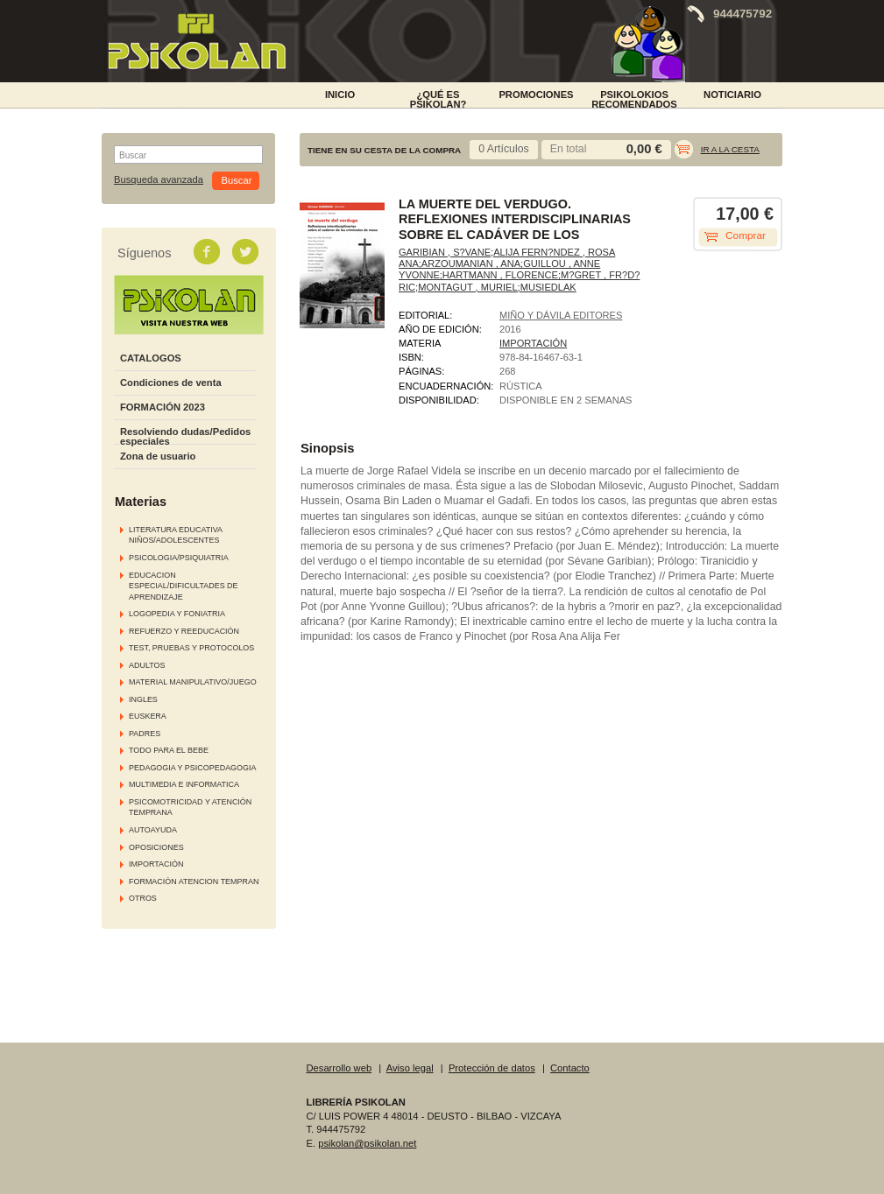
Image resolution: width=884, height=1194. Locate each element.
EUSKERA (147, 716)
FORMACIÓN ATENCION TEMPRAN (193, 881)
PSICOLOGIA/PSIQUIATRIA (179, 557)
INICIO (340, 94)
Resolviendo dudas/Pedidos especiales (185, 436)
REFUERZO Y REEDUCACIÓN (184, 631)
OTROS (143, 898)
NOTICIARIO (732, 94)
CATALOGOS (150, 358)
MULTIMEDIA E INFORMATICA (184, 784)
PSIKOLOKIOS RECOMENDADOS (634, 98)
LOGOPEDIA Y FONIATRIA (177, 613)
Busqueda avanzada (158, 180)
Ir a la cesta (730, 149)
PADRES (144, 733)
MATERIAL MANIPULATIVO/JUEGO (193, 682)
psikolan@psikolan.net (367, 1143)
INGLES (143, 699)
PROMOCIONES (536, 94)
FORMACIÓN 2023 (162, 407)
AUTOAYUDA (153, 829)
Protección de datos (492, 1068)
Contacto (570, 1068)
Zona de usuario (157, 456)
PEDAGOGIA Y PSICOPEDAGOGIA (192, 767)
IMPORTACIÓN (156, 864)
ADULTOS (147, 665)
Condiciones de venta (171, 382)
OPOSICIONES (156, 847)
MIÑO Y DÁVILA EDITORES (560, 315)
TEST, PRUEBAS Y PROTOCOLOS (191, 647)
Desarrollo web (339, 1068)
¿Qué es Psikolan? (438, 98)
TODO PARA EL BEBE (169, 750)
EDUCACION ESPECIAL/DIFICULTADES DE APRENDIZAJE (183, 586)
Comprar (745, 235)
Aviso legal (410, 1068)
